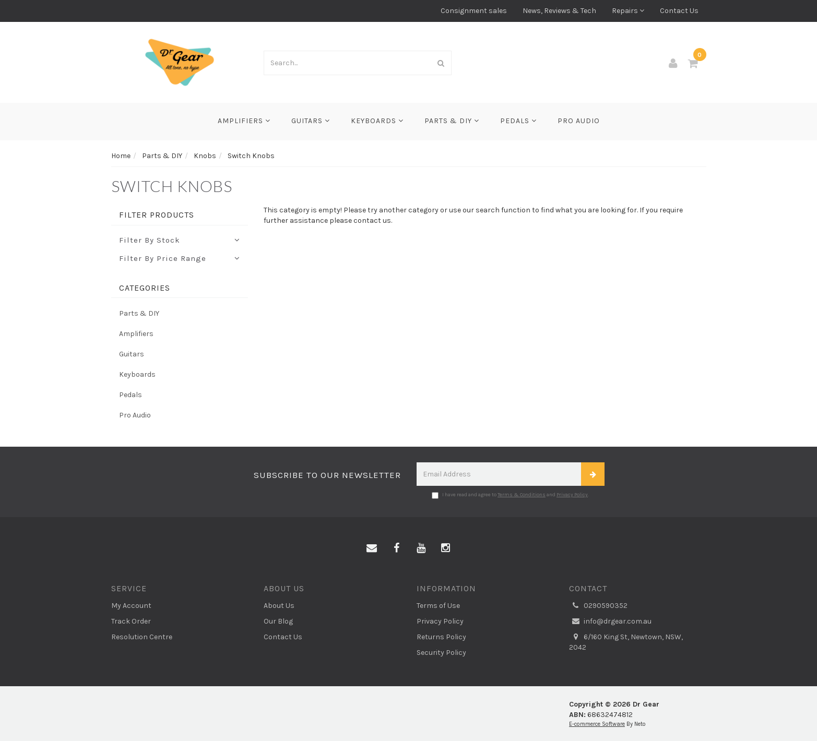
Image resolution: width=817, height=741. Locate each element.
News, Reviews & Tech (559, 10)
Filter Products (156, 215)
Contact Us (679, 10)
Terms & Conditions (522, 495)
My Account (131, 605)
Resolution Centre (141, 636)
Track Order (131, 621)
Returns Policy (441, 636)
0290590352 (598, 606)
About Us (279, 605)
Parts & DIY (451, 120)
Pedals (518, 120)
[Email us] (371, 548)
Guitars (310, 120)
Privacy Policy (572, 495)
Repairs (628, 10)
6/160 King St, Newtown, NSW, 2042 (626, 642)
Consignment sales (474, 10)
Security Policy (441, 652)
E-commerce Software (597, 724)
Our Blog (278, 621)
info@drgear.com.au (610, 621)
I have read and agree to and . (510, 495)
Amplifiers (244, 120)
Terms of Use (438, 605)
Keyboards (377, 120)
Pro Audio (579, 120)
